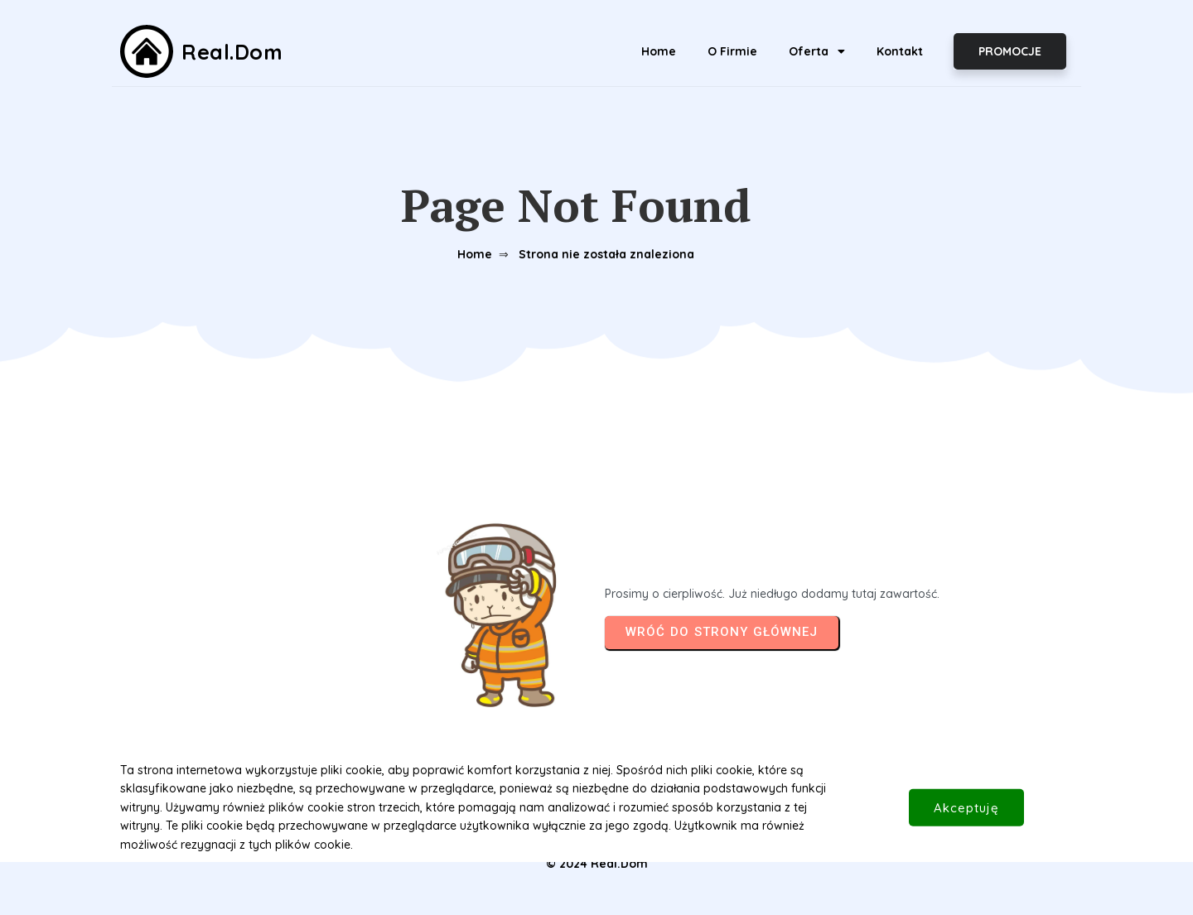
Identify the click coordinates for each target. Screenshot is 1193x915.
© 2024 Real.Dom (597, 863)
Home (474, 254)
